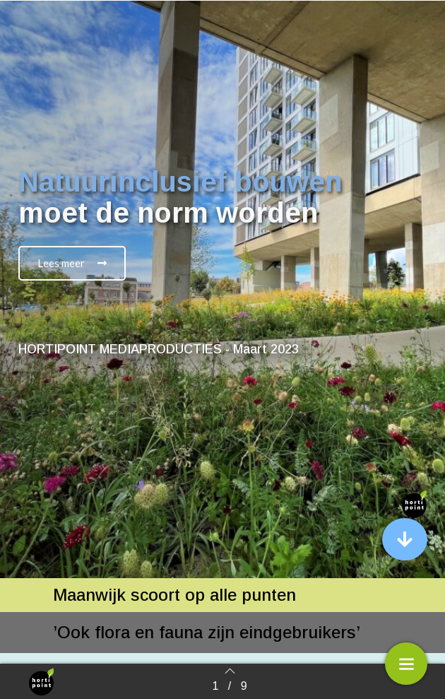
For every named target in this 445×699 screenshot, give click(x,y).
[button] (72, 263)
